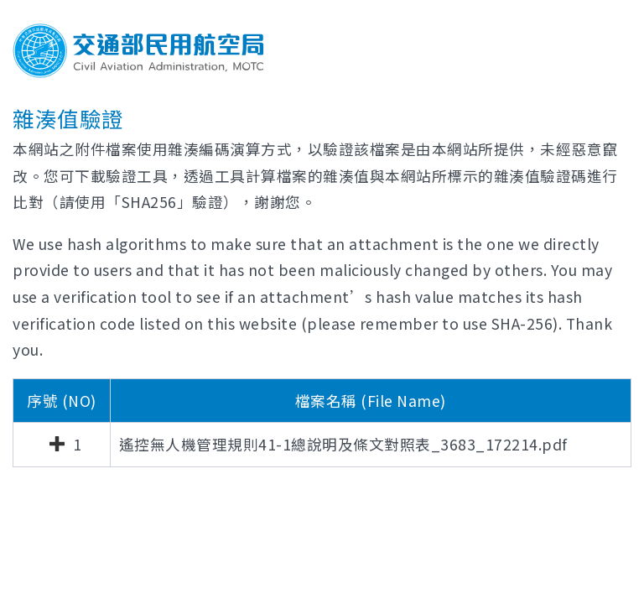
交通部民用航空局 (138, 51)
